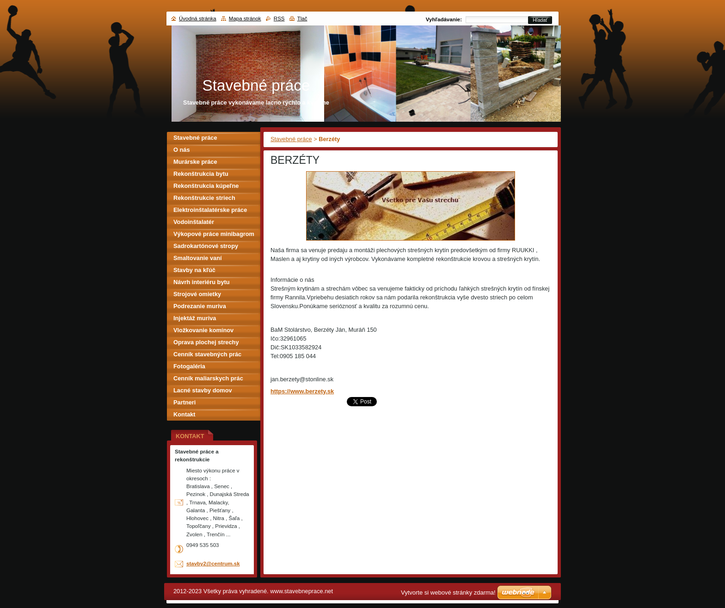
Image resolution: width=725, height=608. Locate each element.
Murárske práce (195, 161)
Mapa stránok (245, 18)
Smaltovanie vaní (197, 257)
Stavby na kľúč (194, 270)
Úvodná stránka (197, 18)
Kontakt (184, 414)
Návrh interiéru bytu (201, 282)
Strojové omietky (197, 294)
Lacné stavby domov (202, 390)
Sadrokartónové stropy (205, 245)
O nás (181, 149)
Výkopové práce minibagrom (213, 233)
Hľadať (540, 20)
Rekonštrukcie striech (204, 197)
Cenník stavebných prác (207, 354)
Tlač (302, 18)
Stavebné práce (291, 139)
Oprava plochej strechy (206, 342)
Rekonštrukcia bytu (200, 173)
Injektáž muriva (194, 318)
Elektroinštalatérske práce (210, 209)
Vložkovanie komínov (203, 330)
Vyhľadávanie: (444, 19)
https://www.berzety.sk (302, 391)
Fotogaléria (189, 366)
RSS (279, 18)
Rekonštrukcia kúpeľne (206, 185)
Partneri (184, 402)
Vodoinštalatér (193, 221)
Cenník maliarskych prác (208, 378)
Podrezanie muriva (199, 306)
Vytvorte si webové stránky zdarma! (448, 592)
